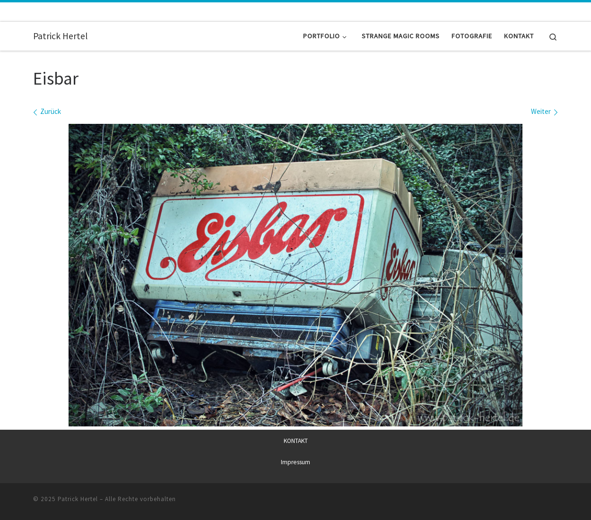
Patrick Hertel (78, 499)
